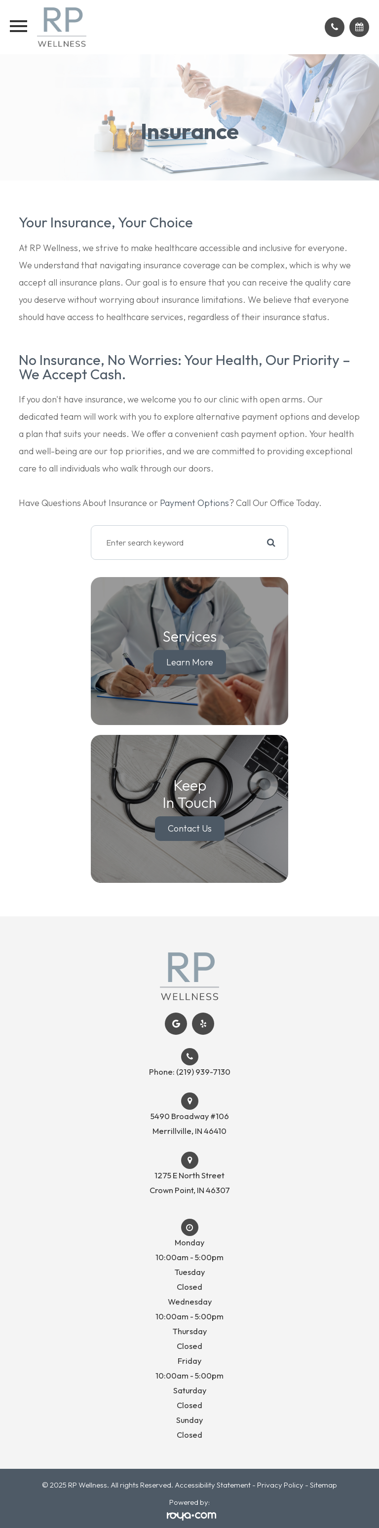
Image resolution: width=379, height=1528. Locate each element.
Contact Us (190, 828)
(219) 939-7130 (203, 1072)
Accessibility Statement (213, 1485)
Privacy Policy (280, 1485)
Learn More (189, 662)
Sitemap (323, 1485)
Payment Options (194, 503)
